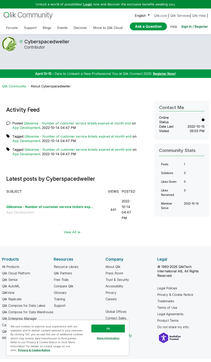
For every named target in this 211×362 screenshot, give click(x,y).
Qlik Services (180, 16)
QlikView (8, 296)
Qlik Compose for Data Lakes (23, 309)
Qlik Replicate (12, 302)
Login (87, 4)
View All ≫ (72, 235)
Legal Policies (167, 291)
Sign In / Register (194, 26)
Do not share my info (173, 330)
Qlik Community (14, 89)
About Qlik (113, 270)
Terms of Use (167, 311)
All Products (10, 270)
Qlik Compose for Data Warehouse (27, 315)
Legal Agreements (170, 317)
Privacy (111, 296)
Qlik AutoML (11, 289)
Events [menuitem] (62, 28)
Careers (111, 302)
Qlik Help (199, 16)
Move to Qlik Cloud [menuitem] (107, 28)
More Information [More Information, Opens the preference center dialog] (108, 338)
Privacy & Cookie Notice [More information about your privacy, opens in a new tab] (34, 350)
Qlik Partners (63, 276)
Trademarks (165, 304)
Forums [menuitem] (12, 28)
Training (59, 302)
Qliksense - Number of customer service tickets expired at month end (77, 126)
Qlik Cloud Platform (16, 276)
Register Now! (164, 77)
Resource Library (66, 270)
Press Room (114, 276)
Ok (108, 328)
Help (173, 26)
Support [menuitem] (30, 28)
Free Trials (61, 283)
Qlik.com (160, 16)
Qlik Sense (10, 283)
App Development (26, 131)
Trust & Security (117, 283)
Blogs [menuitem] (47, 28)
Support (59, 309)
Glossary (60, 296)
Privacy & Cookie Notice (175, 298)
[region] (67, 338)
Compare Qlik (63, 289)
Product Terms (168, 324)
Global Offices (116, 315)
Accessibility (114, 289)
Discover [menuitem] (80, 28)
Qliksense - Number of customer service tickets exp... (49, 210)
